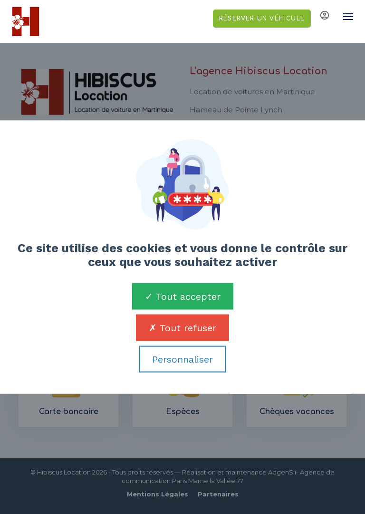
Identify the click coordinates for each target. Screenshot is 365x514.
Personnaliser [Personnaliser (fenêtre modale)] (182, 359)
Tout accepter (183, 296)
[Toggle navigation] (343, 16)
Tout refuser (182, 328)
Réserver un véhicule (262, 18)
